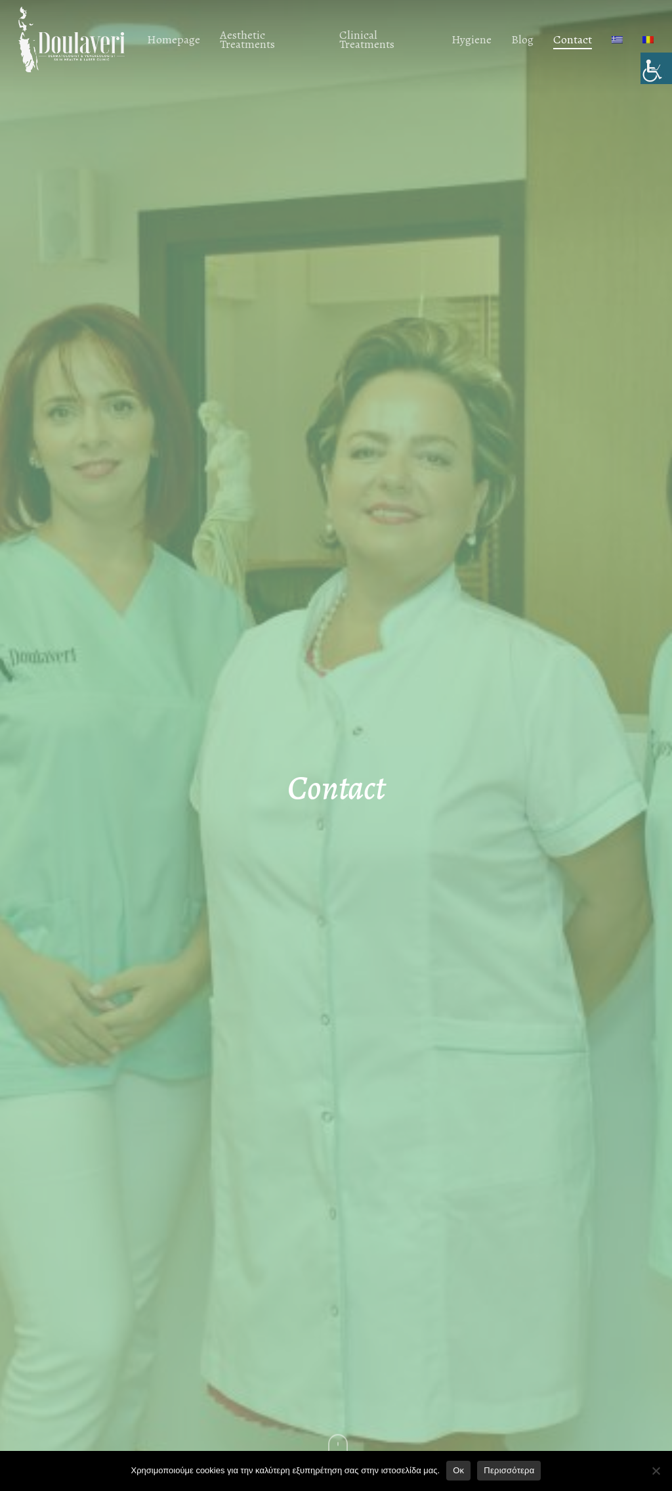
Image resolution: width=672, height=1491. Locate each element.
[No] (655, 1470)
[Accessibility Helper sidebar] (656, 68)
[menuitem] (617, 39)
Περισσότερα (509, 1470)
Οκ (458, 1470)
